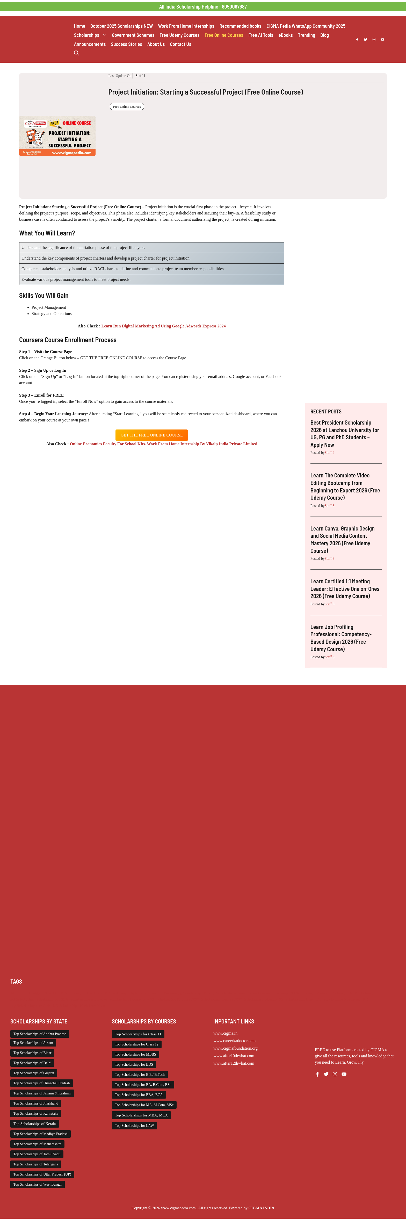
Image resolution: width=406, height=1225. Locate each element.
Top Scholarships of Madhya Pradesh (40, 1134)
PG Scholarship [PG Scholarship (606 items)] (22, 999)
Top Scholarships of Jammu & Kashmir (42, 1093)
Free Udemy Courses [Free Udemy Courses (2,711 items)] (254, 993)
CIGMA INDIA (261, 1208)
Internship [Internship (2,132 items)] (280, 993)
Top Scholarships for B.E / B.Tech (140, 1075)
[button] (76, 53)
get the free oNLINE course (152, 435)
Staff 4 (329, 453)
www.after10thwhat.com (233, 1056)
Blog (324, 35)
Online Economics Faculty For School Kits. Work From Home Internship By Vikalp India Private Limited (163, 444)
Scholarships (91, 34)
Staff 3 (329, 506)
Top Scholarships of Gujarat (33, 1073)
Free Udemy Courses (179, 35)
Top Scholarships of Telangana (35, 1164)
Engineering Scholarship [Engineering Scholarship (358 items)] (182, 993)
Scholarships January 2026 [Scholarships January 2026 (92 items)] (221, 999)
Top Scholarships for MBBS (135, 1054)
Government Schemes (133, 35)
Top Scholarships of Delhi (32, 1063)
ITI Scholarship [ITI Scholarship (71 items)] (302, 993)
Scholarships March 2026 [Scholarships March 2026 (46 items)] (263, 999)
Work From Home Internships (186, 26)
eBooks (285, 35)
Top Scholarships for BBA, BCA (139, 1095)
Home (79, 26)
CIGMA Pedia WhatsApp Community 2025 (306, 26)
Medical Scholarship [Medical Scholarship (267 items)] (331, 993)
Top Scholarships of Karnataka (35, 1113)
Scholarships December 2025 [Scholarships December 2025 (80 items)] (132, 999)
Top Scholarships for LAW (134, 1126)
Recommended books (241, 26)
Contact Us (180, 44)
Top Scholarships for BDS (134, 1064)
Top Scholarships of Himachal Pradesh (41, 1083)
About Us (156, 44)
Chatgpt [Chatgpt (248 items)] (35, 993)
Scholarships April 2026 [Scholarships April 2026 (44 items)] (89, 999)
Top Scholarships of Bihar (32, 1053)
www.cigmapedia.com (178, 1208)
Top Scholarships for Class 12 (136, 1044)
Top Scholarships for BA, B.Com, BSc (143, 1085)
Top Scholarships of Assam (33, 1043)
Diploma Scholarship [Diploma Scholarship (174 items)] (145, 993)
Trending (306, 35)
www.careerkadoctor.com (234, 1040)
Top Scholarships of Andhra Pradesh (39, 1034)
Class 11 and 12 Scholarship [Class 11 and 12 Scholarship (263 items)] (105, 993)
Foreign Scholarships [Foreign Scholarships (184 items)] (220, 993)
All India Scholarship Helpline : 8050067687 (203, 6)
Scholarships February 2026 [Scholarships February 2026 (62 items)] (177, 999)
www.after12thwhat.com (233, 1063)
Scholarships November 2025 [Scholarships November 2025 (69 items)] (346, 999)
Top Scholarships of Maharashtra (37, 1144)
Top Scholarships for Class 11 (138, 1034)
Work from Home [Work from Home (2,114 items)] (92, 1006)
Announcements (90, 44)
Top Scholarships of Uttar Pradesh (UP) (42, 1174)
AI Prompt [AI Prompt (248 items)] (18, 993)
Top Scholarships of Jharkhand (35, 1103)
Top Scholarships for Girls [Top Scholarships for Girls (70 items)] (30, 1006)
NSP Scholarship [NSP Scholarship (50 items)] (362, 993)
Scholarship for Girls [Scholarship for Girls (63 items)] (52, 999)
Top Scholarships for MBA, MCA (141, 1115)
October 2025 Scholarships (121, 26)
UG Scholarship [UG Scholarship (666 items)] (65, 1006)
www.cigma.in (225, 1033)
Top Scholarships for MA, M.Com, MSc (144, 1105)
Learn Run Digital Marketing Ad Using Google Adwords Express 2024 (163, 326)
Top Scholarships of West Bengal (37, 1184)
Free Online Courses (224, 35)
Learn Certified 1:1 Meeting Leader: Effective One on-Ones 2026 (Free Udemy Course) (344, 588)
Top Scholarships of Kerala (34, 1124)
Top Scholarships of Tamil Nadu (36, 1154)
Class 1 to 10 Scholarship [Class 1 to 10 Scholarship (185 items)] (62, 993)
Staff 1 (140, 76)
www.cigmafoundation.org (235, 1048)
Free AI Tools (260, 35)
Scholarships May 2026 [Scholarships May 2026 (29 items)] (303, 999)
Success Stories (126, 44)
